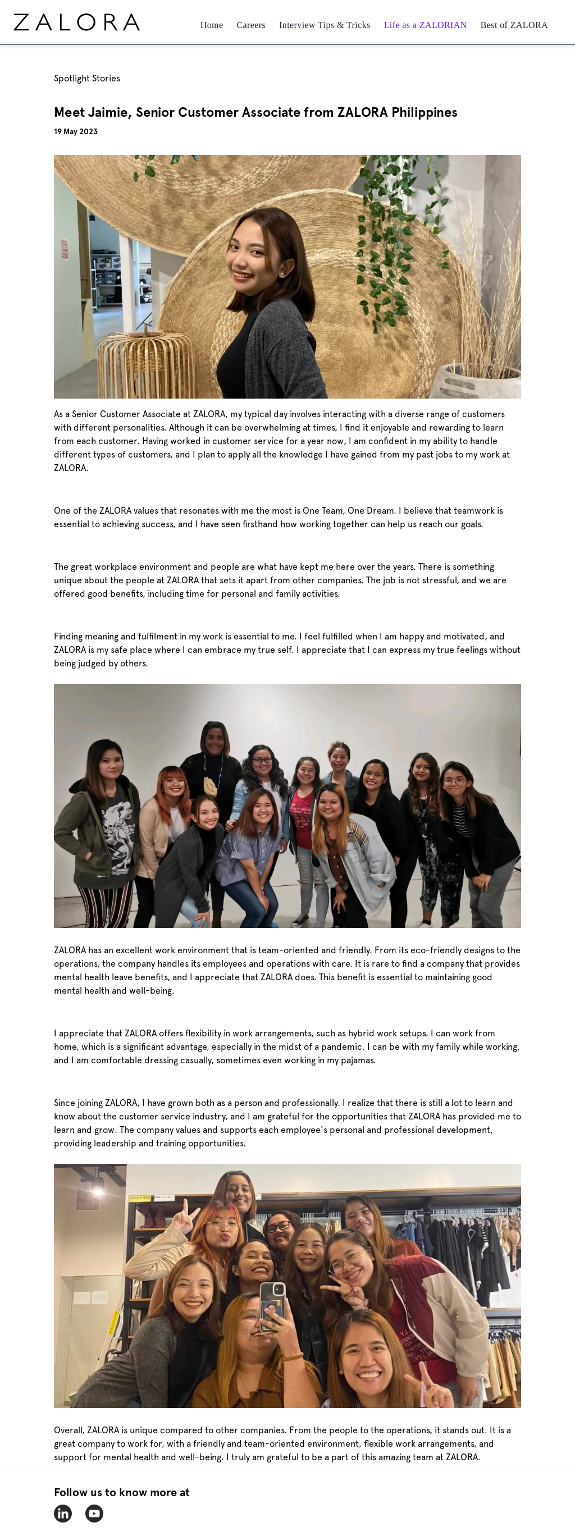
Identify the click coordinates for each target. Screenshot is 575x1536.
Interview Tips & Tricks (325, 25)
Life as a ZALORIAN (425, 25)
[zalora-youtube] (94, 1514)
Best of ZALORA (514, 25)
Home (211, 25)
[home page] (97, 22)
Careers (251, 25)
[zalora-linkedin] (63, 1514)
